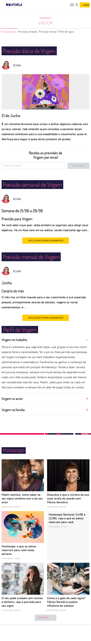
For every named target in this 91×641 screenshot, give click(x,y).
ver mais (45, 618)
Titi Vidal (17, 65)
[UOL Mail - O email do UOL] (72, 5)
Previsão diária (9, 31)
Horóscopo (45, 18)
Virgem (45, 23)
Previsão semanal (27, 31)
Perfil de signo (66, 31)
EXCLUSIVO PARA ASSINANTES (46, 240)
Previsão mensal (48, 31)
